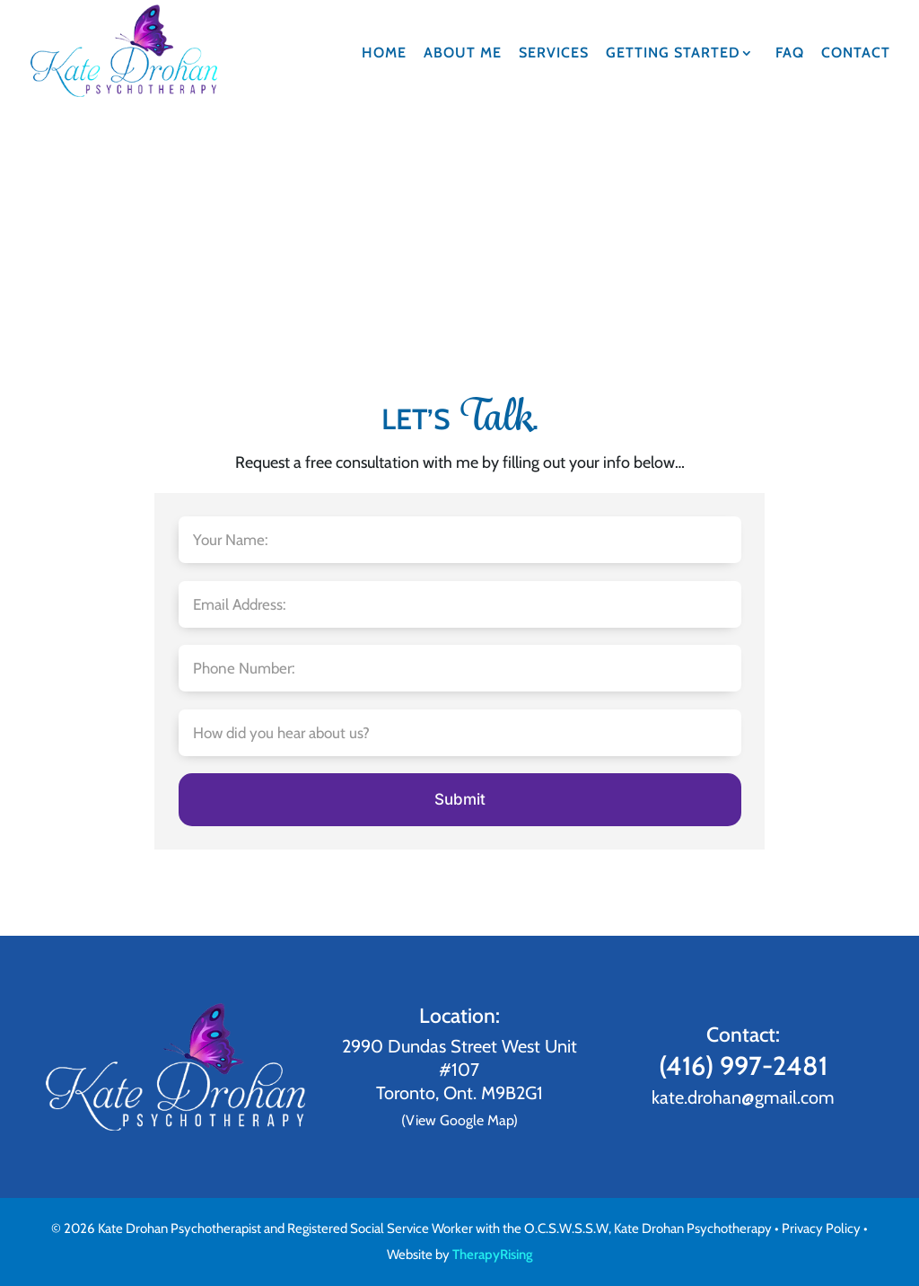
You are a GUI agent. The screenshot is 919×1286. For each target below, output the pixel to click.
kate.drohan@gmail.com (743, 1097)
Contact (855, 54)
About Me (463, 54)
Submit (460, 799)
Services (554, 54)
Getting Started (673, 54)
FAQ (789, 54)
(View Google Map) (459, 1120)
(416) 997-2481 (743, 1065)
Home (384, 54)
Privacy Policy (821, 1228)
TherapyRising (492, 1254)
